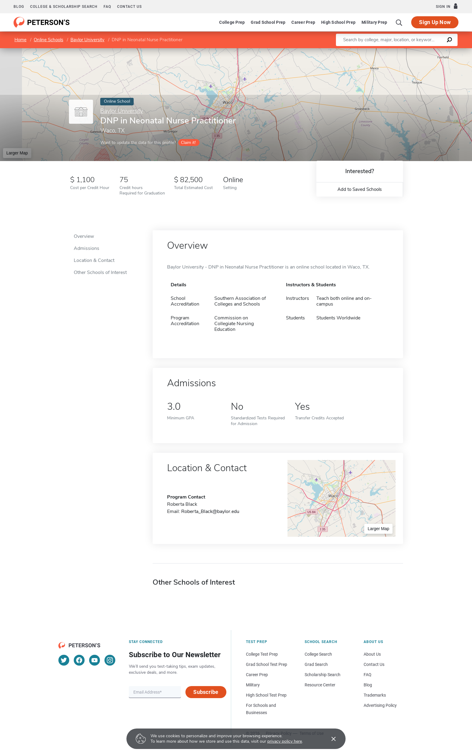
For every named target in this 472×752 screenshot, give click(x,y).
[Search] (399, 22)
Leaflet (402, 51)
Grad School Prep (268, 22)
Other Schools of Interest (100, 272)
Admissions (86, 248)
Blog (19, 7)
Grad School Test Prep (266, 664)
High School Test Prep (266, 695)
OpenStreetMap (431, 51)
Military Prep (374, 22)
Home (20, 40)
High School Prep (338, 22)
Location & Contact (94, 260)
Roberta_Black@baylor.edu (210, 511)
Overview (84, 236)
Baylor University (87, 40)
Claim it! (188, 142)
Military (253, 684)
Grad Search (316, 664)
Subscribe (205, 692)
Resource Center (320, 684)
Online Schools (48, 40)
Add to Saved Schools (359, 189)
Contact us (129, 7)
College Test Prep (262, 654)
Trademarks (375, 695)
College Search (318, 654)
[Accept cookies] (329, 738)
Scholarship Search (322, 674)
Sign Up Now (435, 22)
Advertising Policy (380, 705)
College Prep (232, 22)
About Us (372, 654)
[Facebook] (79, 660)
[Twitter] (63, 660)
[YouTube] (94, 660)
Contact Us (374, 664)
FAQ (107, 7)
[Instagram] (109, 660)
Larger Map (17, 153)
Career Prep (303, 22)
